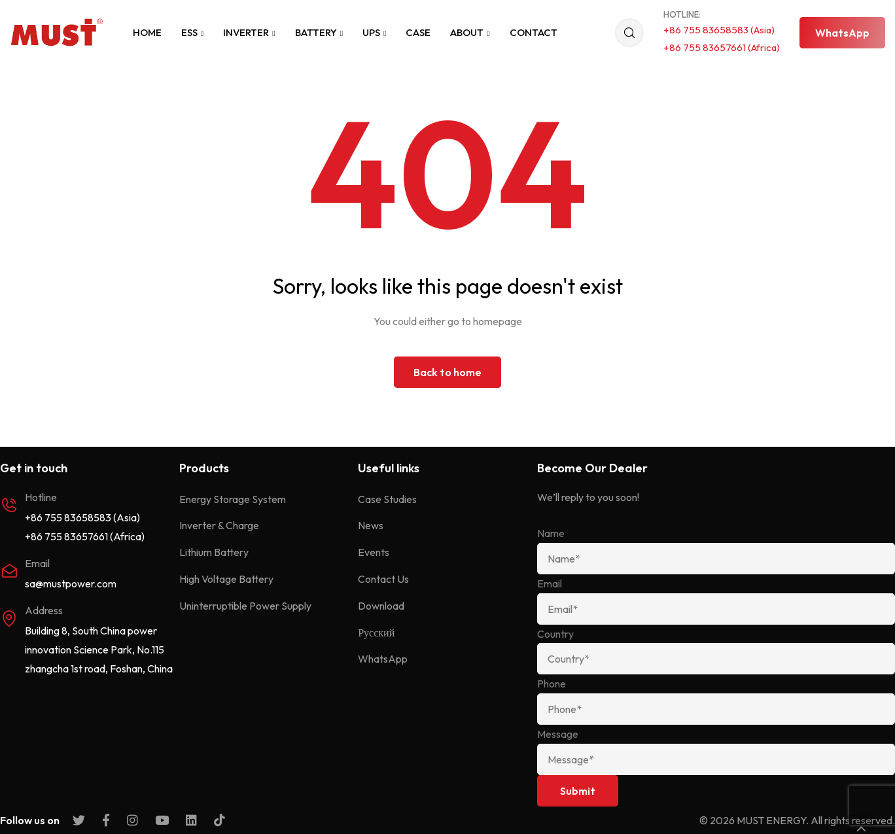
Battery (319, 32)
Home (147, 32)
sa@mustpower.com (70, 583)
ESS (192, 32)
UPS (374, 32)
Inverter (249, 32)
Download (381, 605)
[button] (842, 32)
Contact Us (383, 578)
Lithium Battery (214, 552)
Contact (533, 32)
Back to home (447, 372)
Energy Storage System (232, 499)
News (370, 525)
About (469, 32)
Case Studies (387, 499)
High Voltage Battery (226, 578)
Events (373, 552)
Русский (376, 632)
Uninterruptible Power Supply (245, 605)
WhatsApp (383, 658)
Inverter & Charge (219, 525)
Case (418, 32)
